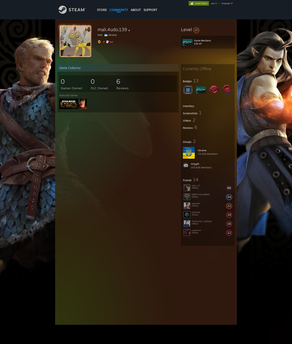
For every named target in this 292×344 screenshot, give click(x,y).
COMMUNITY (119, 10)
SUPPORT (150, 10)
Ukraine (202, 150)
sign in (214, 3)
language (225, 3)
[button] (208, 29)
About (136, 10)
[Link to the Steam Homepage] (74, 12)
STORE (102, 10)
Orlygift (195, 163)
